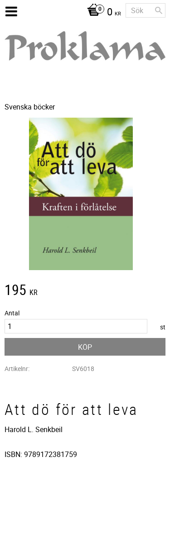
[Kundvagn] (102, 12)
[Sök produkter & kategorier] (145, 10)
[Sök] (158, 10)
